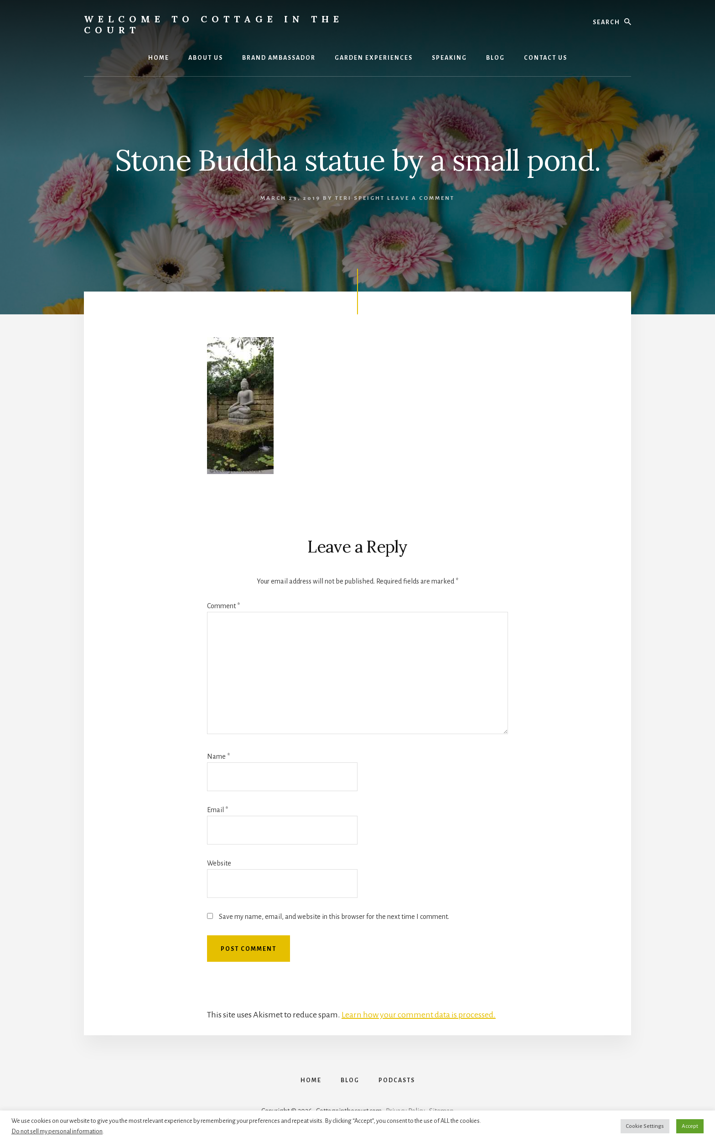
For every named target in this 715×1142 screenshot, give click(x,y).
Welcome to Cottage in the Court (213, 24)
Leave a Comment (421, 198)
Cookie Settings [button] (645, 1126)
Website (219, 863)
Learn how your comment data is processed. (419, 1014)
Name (218, 756)
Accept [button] (690, 1126)
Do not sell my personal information (57, 1131)
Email (217, 809)
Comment (223, 606)
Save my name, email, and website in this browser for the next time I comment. (334, 916)
